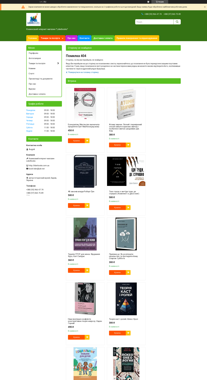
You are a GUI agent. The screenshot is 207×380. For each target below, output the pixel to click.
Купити (76, 141)
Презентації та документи (40, 79)
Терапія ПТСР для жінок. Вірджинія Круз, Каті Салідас (123, 192)
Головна (32, 38)
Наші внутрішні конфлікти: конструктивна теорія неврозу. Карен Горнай (82, 258)
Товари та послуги (50, 38)
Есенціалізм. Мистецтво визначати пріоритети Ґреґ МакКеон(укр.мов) (83, 125)
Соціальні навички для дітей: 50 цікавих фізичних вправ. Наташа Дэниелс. (160, 258)
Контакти (84, 38)
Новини (32, 68)
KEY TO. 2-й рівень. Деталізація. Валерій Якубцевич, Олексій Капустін (160, 323)
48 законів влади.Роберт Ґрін (159, 124)
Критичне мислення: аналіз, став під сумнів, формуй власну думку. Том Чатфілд (122, 323)
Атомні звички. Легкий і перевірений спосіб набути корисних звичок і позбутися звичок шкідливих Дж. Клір (120, 127)
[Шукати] (177, 21)
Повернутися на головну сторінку (83, 72)
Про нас (71, 38)
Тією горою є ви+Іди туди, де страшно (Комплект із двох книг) (83, 192)
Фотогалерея (35, 58)
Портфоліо (33, 53)
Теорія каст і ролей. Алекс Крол (121, 256)
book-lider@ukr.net (37, 169)
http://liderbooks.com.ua (39, 165)
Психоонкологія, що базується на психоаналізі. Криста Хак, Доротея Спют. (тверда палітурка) (83, 323)
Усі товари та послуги (169, 353)
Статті (31, 73)
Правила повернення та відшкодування (137, 38)
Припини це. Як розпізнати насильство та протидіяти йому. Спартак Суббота (160, 193)
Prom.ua (116, 362)
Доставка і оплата (102, 38)
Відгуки (32, 89)
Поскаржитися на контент (108, 364)
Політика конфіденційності (130, 364)
